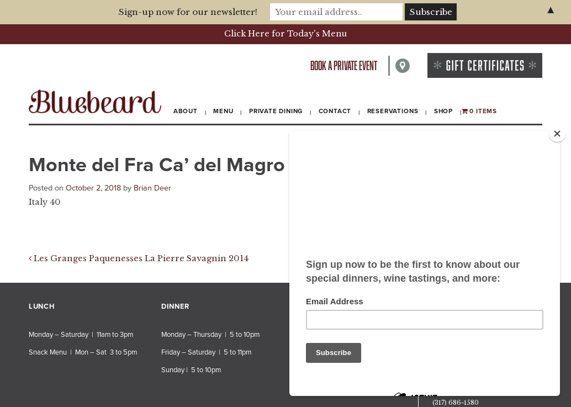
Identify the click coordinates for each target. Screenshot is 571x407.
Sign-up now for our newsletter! (188, 12)
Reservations (393, 111)
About (185, 111)
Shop (443, 111)
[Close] (557, 133)
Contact (335, 111)
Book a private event (343, 65)
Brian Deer (152, 188)
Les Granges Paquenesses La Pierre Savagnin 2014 (139, 258)
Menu (223, 111)
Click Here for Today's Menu (285, 34)
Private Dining (276, 111)
